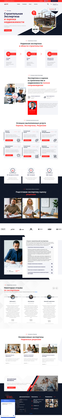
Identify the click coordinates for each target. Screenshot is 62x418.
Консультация (8, 30)
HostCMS (31, 416)
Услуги (30, 4)
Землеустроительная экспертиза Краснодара (47, 358)
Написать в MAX (22, 412)
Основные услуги (22, 407)
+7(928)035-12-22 (55, 4)
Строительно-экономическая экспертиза (36, 269)
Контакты (35, 4)
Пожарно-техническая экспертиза (35, 266)
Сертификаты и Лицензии (23, 402)
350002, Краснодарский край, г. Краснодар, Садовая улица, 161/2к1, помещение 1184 (38, 404)
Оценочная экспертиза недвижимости (36, 272)
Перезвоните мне (52, 1)
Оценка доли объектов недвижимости (11, 358)
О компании (24, 4)
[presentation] (53, 291)
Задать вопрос (12, 390)
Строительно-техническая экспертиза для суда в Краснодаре (38, 276)
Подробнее (8, 366)
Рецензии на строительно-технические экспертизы (30, 358)
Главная (18, 4)
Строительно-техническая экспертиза (36, 250)
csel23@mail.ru (35, 411)
